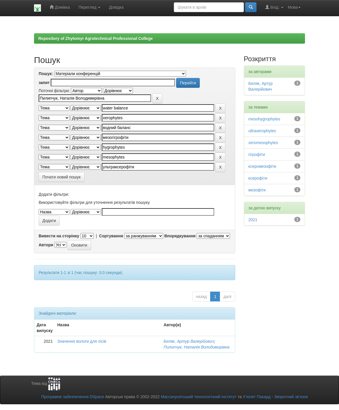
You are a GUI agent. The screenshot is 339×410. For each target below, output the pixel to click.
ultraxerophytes (262, 130)
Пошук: (46, 73)
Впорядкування (180, 236)
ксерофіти (258, 178)
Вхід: (274, 7)
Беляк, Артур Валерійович (189, 341)
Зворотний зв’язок (291, 396)
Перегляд (89, 7)
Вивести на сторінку (59, 236)
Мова (294, 7)
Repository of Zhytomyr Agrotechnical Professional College (95, 38)
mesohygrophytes (264, 119)
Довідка (116, 7)
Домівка (60, 7)
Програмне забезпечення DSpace (72, 396)
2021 (252, 219)
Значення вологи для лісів (81, 341)
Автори (46, 245)
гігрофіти (256, 154)
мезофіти (257, 190)
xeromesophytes (263, 142)
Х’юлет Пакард (256, 396)
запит (44, 82)
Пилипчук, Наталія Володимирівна (197, 347)
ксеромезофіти (262, 166)
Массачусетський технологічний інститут (199, 396)
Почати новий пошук (61, 177)
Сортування (111, 236)
